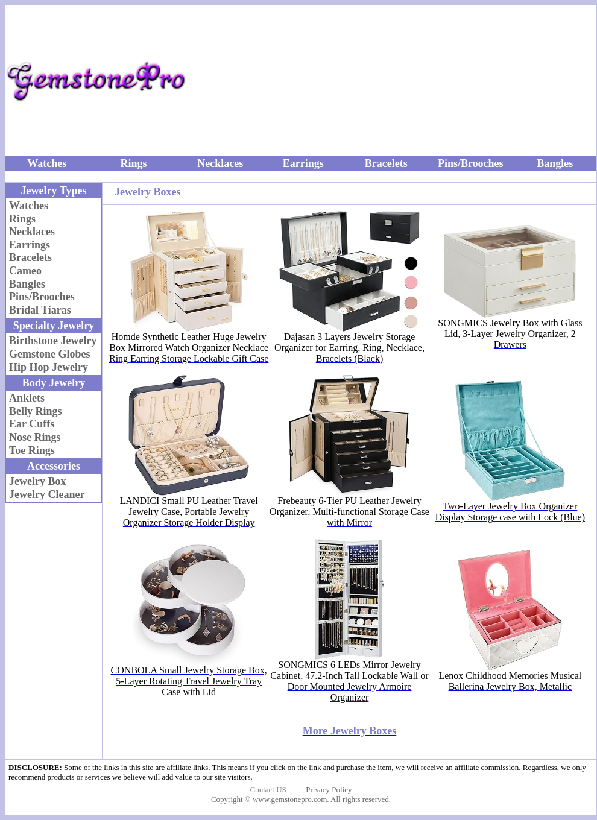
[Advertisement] (449, 80)
